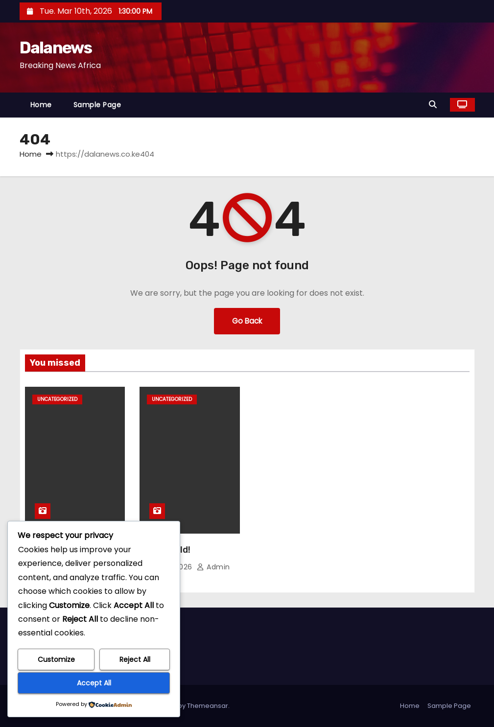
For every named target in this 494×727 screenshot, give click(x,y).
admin (213, 567)
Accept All (94, 683)
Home (41, 105)
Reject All (134, 659)
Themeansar (207, 705)
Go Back (247, 321)
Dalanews (56, 48)
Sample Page (97, 105)
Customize (56, 659)
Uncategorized (57, 399)
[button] (435, 104)
